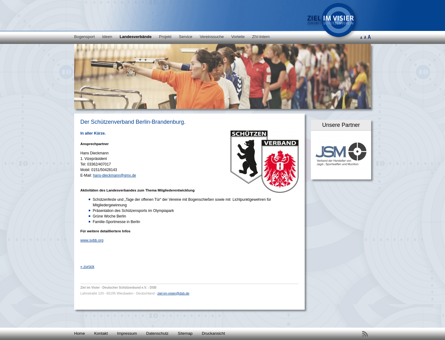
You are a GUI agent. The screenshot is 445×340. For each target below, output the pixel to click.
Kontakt (101, 333)
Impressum (127, 333)
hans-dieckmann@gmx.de (114, 175)
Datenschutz (157, 333)
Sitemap (185, 333)
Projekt (165, 36)
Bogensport (84, 36)
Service (185, 36)
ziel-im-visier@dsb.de (173, 293)
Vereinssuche (212, 36)
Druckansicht (213, 333)
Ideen (107, 36)
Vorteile (237, 36)
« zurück (87, 267)
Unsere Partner (341, 125)
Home (79, 333)
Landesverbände (135, 36)
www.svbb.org (92, 240)
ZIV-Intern (261, 36)
